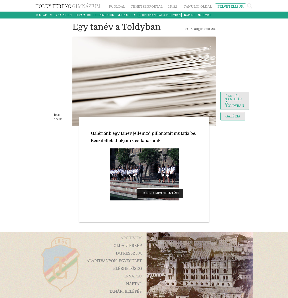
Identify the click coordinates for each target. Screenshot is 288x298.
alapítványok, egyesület (114, 261)
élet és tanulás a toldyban (160, 15)
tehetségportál (147, 6)
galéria (232, 116)
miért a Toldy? (61, 15)
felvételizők (230, 6)
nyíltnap (204, 15)
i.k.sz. (173, 6)
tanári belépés (125, 291)
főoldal (117, 6)
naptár (189, 15)
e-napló (133, 276)
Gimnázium (68, 6)
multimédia (126, 15)
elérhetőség (127, 269)
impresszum (129, 253)
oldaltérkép (128, 246)
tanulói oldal (198, 6)
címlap (41, 15)
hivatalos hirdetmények (95, 15)
